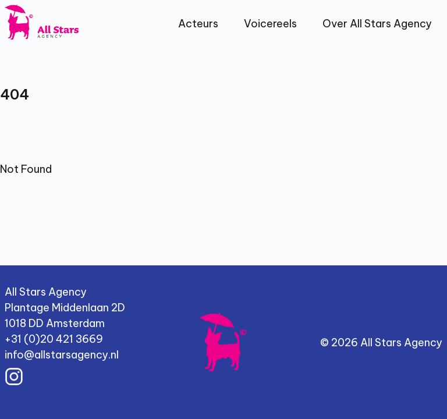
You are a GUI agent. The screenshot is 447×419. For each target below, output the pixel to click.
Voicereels (270, 23)
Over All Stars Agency (377, 23)
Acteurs (198, 23)
